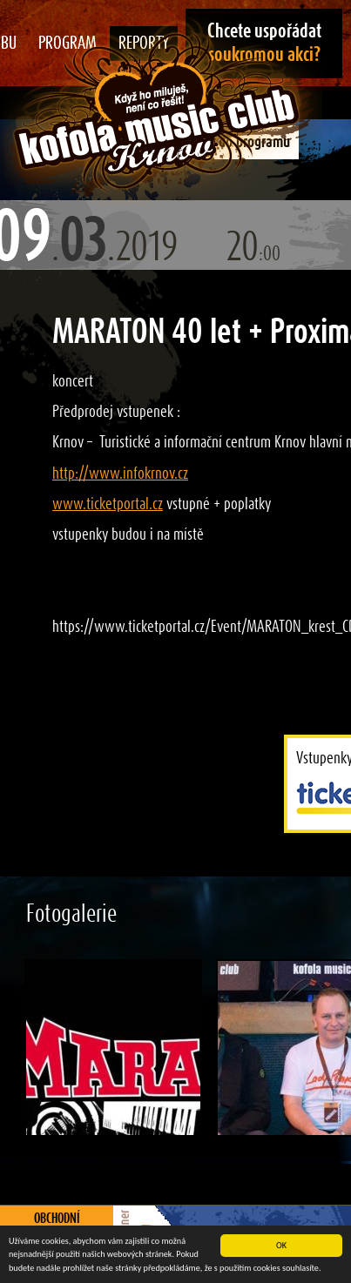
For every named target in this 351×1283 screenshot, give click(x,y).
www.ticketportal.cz (107, 504)
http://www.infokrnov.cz (120, 474)
